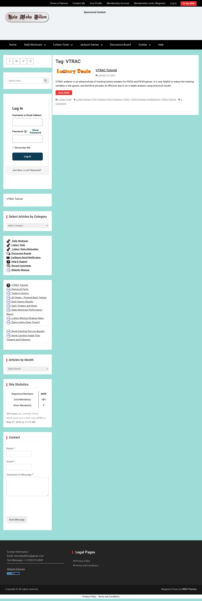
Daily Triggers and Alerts (21, 305)
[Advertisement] (141, 28)
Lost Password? (32, 170)
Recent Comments (18, 265)
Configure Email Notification (23, 257)
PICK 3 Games (99, 99)
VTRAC (126, 99)
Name (10, 448)
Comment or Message (19, 474)
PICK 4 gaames (114, 99)
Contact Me (79, 3)
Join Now (17, 170)
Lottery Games (83, 99)
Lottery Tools (61, 44)
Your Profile (96, 3)
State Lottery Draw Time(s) (23, 322)
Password (17, 131)
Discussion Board (120, 44)
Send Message (16, 519)
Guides (143, 44)
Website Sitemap (17, 270)
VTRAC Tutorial (106, 70)
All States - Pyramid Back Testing (26, 297)
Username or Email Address (27, 115)
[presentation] (30, 511)
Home (12, 44)
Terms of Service (59, 3)
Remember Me (21, 147)
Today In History (17, 293)
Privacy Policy (82, 561)
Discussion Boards (18, 253)
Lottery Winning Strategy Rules (25, 318)
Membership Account (118, 3)
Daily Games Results (19, 301)
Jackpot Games (89, 44)
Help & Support (16, 261)
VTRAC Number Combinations (145, 99)
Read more (63, 92)
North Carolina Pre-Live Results (25, 331)
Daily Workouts (33, 44)
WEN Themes (189, 589)
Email (10, 461)
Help (161, 44)
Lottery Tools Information (22, 249)
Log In (173, 3)
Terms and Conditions (86, 565)
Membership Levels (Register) (149, 3)
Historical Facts (17, 289)
